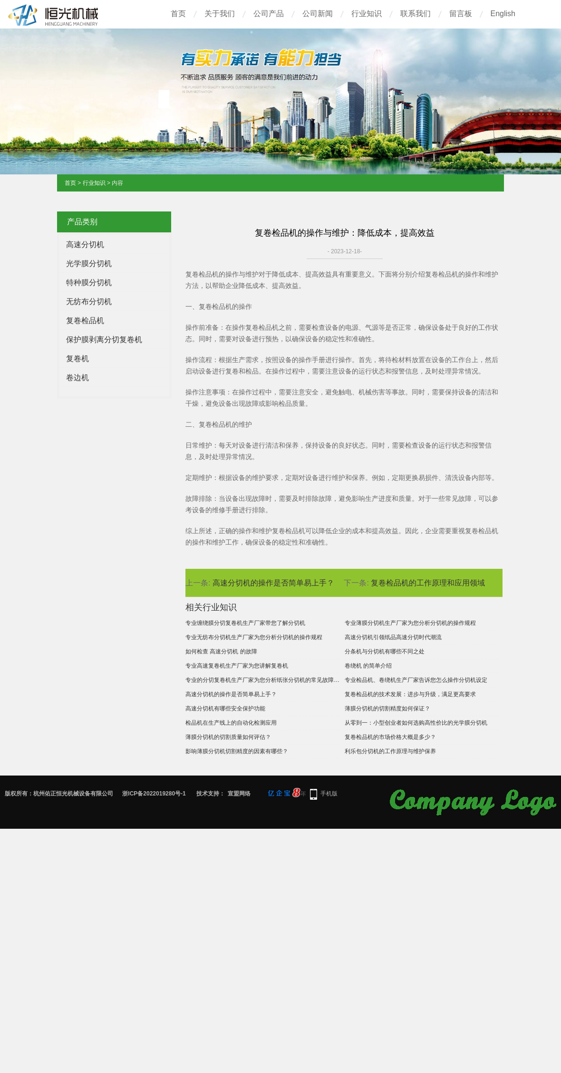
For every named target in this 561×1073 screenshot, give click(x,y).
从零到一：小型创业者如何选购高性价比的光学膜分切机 (416, 722)
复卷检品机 (85, 320)
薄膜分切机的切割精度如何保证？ (387, 708)
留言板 (460, 14)
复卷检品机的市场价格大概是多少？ (390, 737)
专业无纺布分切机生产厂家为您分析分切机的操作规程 (253, 637)
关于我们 (219, 14)
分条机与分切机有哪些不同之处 (385, 651)
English (503, 14)
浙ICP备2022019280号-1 (153, 793)
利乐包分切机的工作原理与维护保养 (390, 751)
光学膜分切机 (89, 263)
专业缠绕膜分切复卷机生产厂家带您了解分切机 (245, 623)
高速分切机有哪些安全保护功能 (225, 708)
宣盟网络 (239, 793)
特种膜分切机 (89, 282)
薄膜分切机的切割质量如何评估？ (228, 737)
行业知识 (366, 14)
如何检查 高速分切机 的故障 (221, 651)
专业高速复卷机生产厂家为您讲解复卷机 (236, 665)
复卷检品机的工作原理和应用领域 (428, 583)
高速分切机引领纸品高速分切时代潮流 (393, 637)
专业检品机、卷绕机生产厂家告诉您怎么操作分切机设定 (416, 680)
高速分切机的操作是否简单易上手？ (273, 583)
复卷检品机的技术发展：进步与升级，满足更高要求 (410, 694)
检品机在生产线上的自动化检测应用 (231, 722)
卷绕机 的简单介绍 (368, 665)
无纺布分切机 (89, 301)
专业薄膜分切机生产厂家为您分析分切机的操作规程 (410, 623)
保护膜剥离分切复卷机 (104, 339)
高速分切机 (85, 244)
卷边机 (77, 378)
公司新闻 (317, 14)
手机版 (329, 793)
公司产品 (268, 14)
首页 (178, 14)
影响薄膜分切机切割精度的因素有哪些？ (236, 751)
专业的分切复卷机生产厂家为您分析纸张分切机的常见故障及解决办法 (262, 680)
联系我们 (415, 14)
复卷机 (77, 358)
